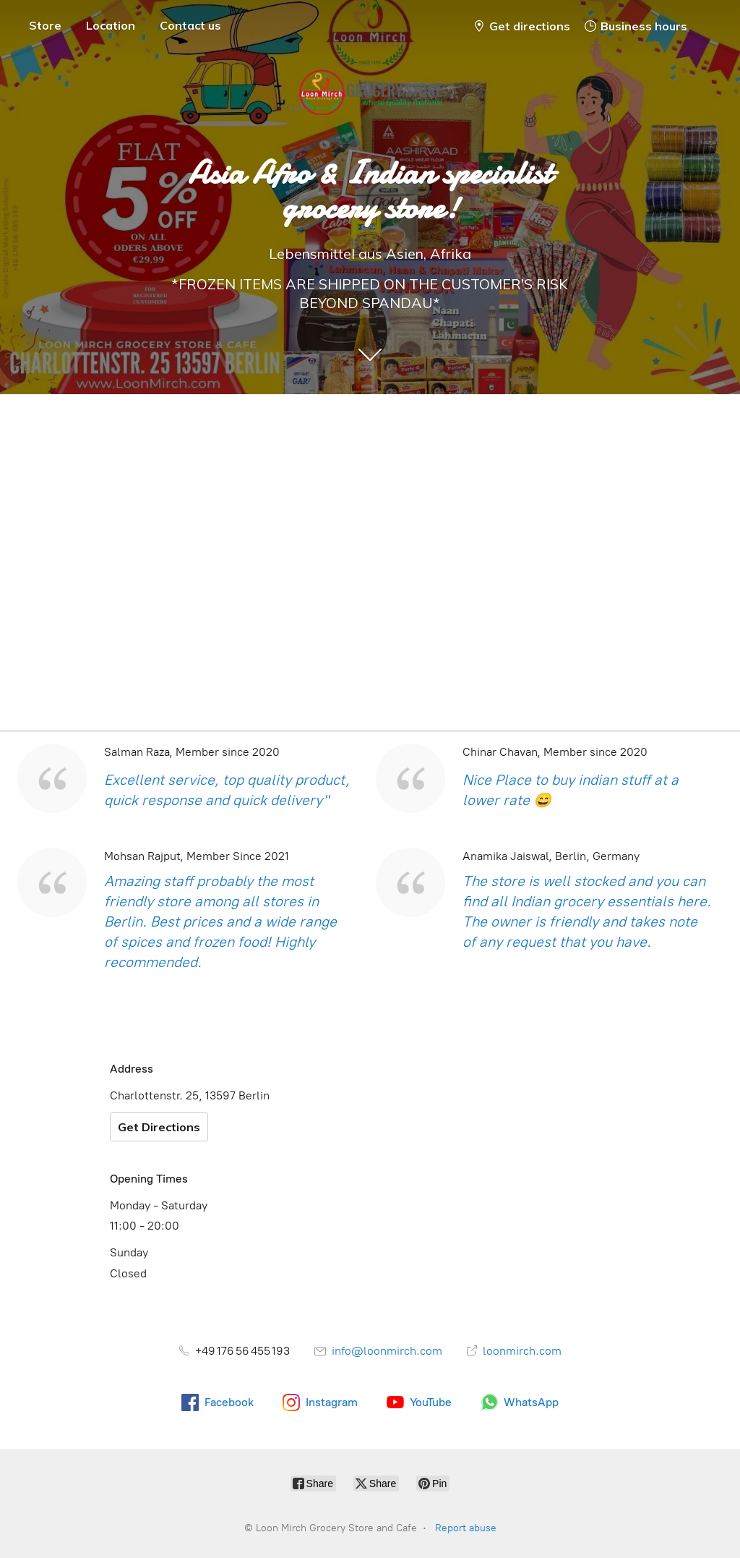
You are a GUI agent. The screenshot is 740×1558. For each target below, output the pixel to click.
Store (45, 25)
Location (110, 25)
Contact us (190, 25)
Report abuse (465, 1528)
